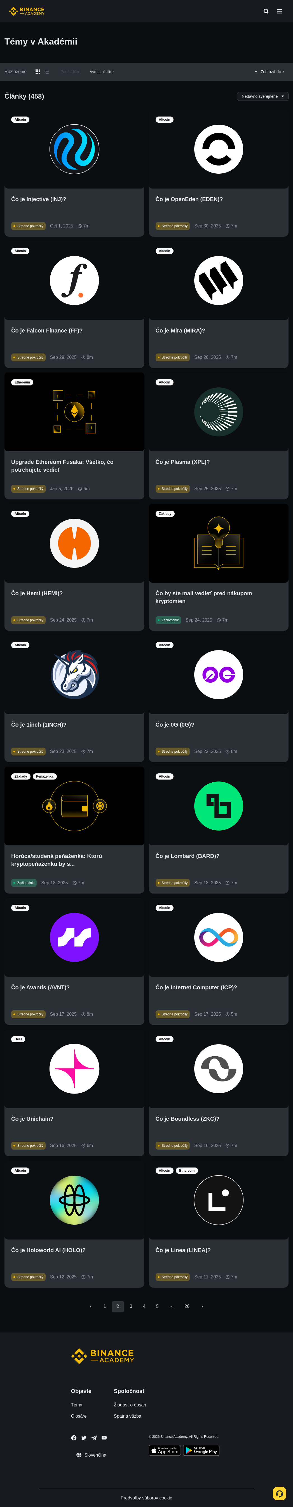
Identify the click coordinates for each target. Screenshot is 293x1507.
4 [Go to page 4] (144, 1306)
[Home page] (26, 11)
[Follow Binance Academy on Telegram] (94, 1437)
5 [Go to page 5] (157, 1306)
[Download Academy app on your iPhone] (165, 1451)
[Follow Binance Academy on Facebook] (74, 1438)
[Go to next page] (202, 1306)
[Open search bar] (264, 11)
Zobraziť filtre (268, 72)
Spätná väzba (127, 1416)
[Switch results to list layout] (46, 71)
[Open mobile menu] (279, 11)
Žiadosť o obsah (130, 1405)
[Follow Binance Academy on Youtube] (104, 1437)
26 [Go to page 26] (186, 1306)
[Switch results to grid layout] (37, 71)
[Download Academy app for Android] (201, 1451)
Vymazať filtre (102, 71)
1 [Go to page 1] (105, 1306)
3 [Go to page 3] (131, 1306)
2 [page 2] (118, 1306)
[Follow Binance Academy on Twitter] (84, 1438)
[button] (279, 11)
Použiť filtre (70, 71)
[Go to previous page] (90, 1306)
